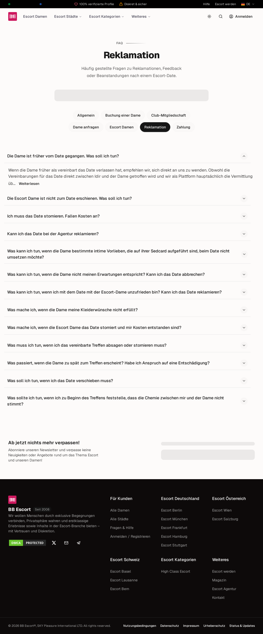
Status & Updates (242, 626)
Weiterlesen (29, 183)
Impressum (191, 626)
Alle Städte (119, 519)
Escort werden (225, 4)
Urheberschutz (214, 626)
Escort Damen (35, 16)
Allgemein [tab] (86, 115)
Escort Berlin (171, 510)
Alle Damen (119, 510)
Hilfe (206, 4)
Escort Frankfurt (174, 527)
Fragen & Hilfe (122, 527)
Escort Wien (222, 510)
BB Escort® (28, 626)
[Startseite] (12, 16)
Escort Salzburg (225, 519)
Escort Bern (119, 588)
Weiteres (141, 16)
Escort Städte (68, 16)
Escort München (174, 519)
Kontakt (218, 597)
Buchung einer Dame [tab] (122, 115)
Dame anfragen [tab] (86, 127)
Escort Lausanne (124, 580)
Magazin (219, 580)
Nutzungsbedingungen (139, 626)
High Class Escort (175, 571)
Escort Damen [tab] (122, 127)
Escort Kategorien (106, 16)
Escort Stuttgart (174, 545)
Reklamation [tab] (155, 127)
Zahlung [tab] (183, 127)
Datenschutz (169, 626)
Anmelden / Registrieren (130, 536)
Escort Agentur (224, 588)
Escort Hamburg (174, 536)
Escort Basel (120, 571)
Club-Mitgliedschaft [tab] (168, 115)
